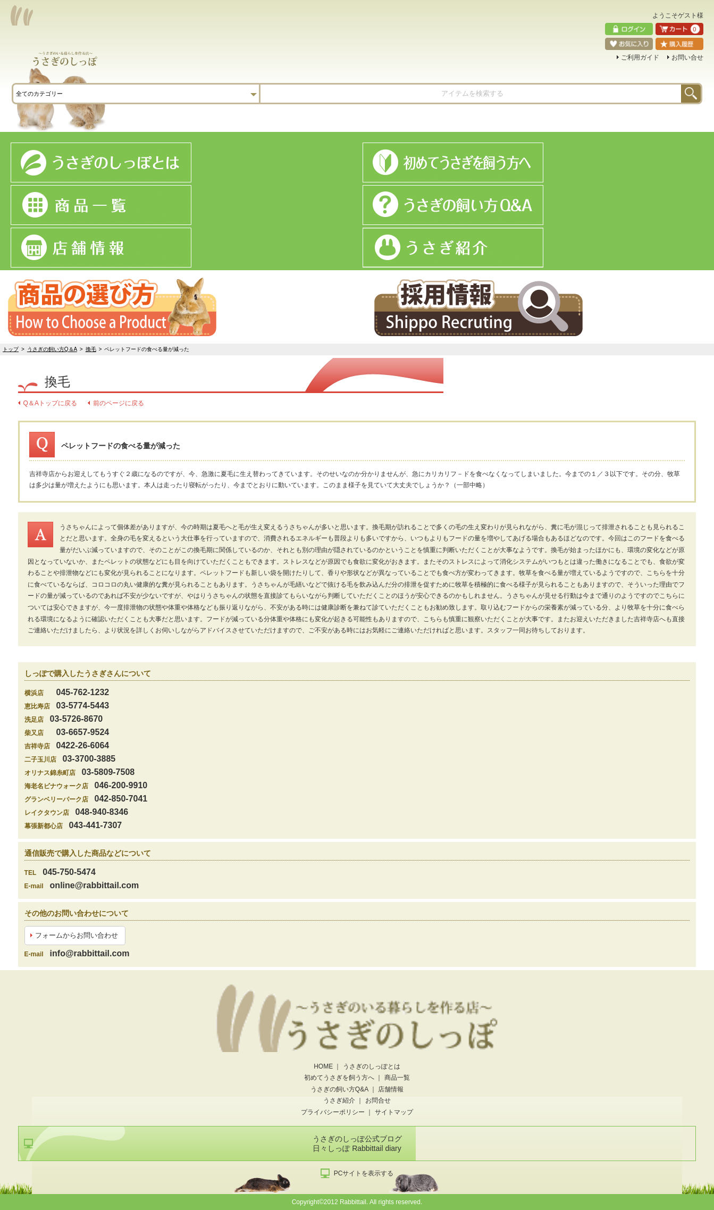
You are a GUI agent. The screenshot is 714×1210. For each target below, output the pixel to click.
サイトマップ (394, 1112)
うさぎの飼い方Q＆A (52, 349)
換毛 (91, 349)
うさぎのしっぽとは (371, 1066)
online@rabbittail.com (94, 885)
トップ (11, 349)
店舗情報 (391, 1089)
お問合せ (378, 1100)
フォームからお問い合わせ (76, 935)
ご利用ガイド (640, 57)
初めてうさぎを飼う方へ (339, 1077)
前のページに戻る (118, 403)
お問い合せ (687, 57)
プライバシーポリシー (333, 1112)
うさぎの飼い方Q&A (339, 1089)
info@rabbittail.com (90, 953)
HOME (323, 1066)
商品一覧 (397, 1077)
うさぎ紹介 (339, 1100)
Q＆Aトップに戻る (50, 403)
